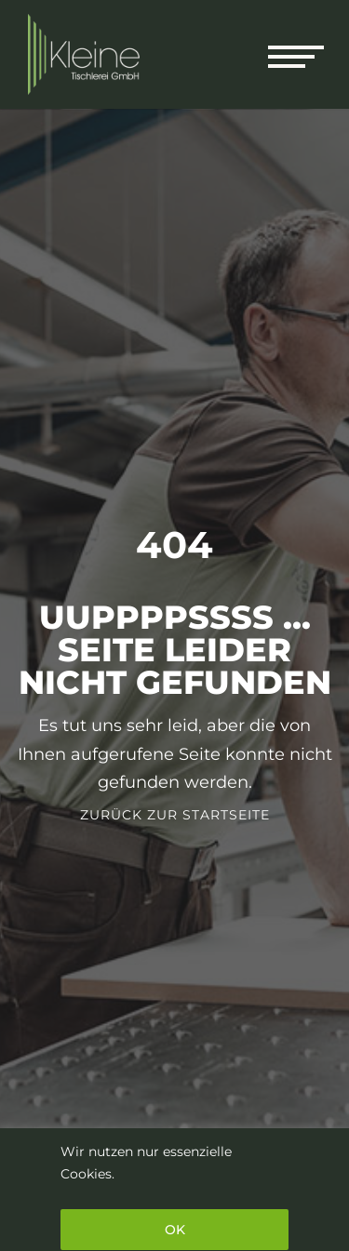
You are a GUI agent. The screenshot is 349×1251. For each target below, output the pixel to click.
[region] (174, 1189)
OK (175, 1229)
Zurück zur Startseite (175, 814)
